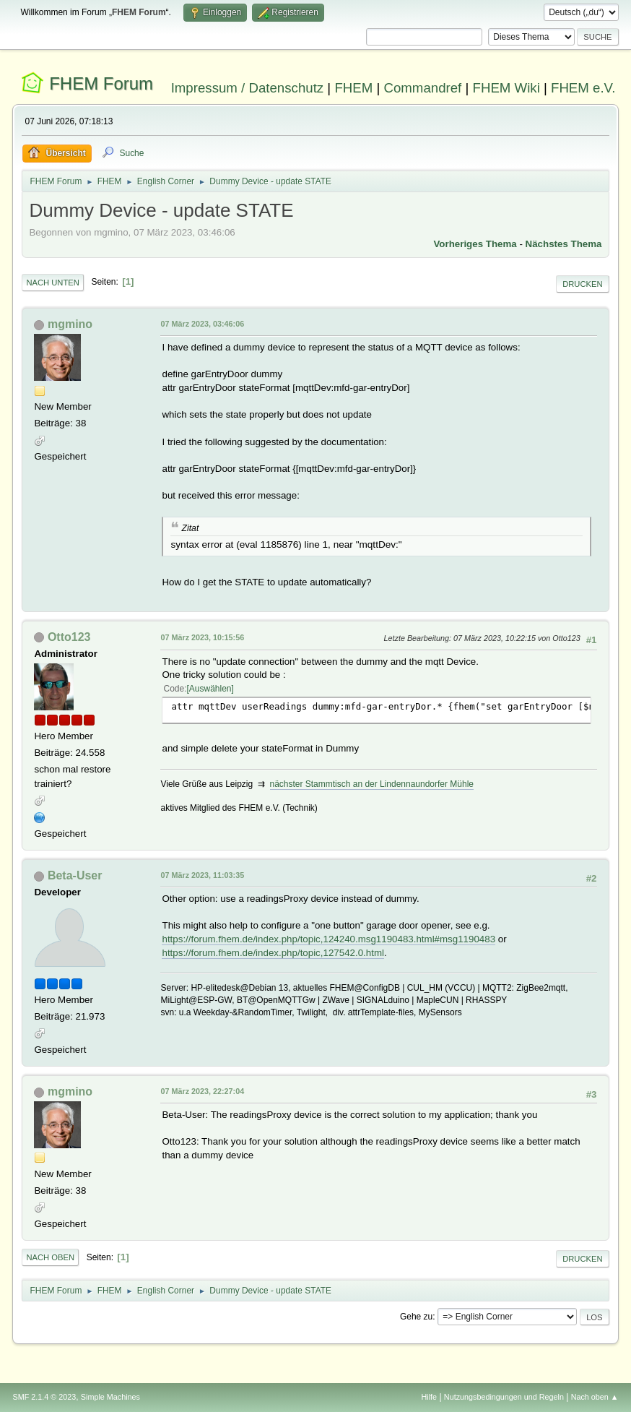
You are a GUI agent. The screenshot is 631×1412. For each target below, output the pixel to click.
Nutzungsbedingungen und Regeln (504, 1396)
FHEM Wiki (506, 87)
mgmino (70, 324)
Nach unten (52, 282)
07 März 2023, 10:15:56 (202, 637)
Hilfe (430, 1396)
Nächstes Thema (564, 243)
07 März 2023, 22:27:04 (202, 1091)
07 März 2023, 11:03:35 (202, 875)
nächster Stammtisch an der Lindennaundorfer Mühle (372, 784)
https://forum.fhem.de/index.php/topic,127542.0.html (272, 952)
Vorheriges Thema (474, 243)
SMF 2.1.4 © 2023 (44, 1396)
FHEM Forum (101, 83)
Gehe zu (416, 1317)
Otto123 (69, 637)
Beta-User (75, 875)
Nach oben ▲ (595, 1396)
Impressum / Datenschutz (247, 87)
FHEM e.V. (583, 87)
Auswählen (210, 689)
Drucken (582, 284)
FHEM (353, 87)
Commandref (422, 87)
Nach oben (50, 1257)
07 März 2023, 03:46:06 (202, 323)
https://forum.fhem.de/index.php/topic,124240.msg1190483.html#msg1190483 (328, 939)
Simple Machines (110, 1396)
